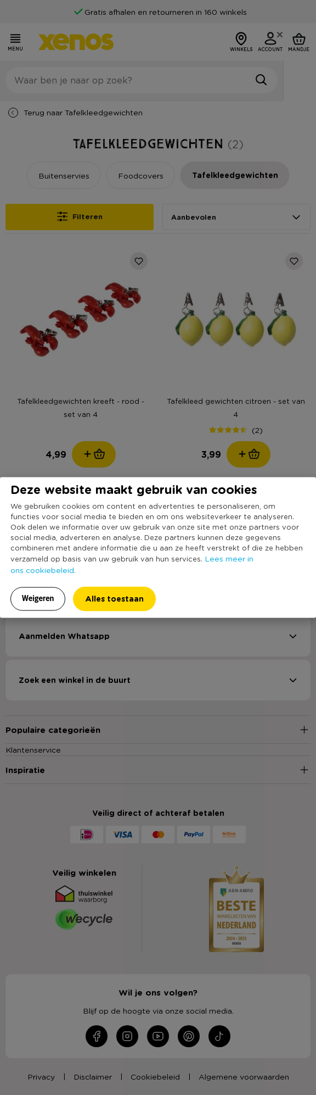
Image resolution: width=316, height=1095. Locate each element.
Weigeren (38, 597)
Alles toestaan (114, 598)
